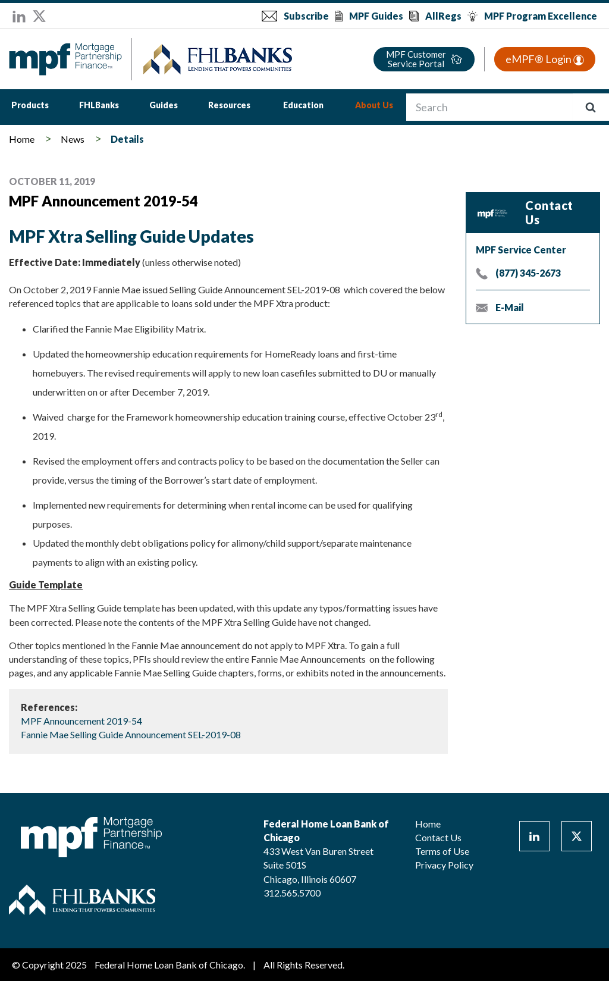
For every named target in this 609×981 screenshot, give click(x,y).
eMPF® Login (545, 58)
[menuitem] (30, 106)
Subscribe (306, 15)
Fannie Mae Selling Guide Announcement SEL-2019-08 (131, 734)
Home (21, 139)
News (72, 139)
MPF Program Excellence (540, 15)
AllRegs (443, 15)
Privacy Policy (444, 864)
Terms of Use (442, 851)
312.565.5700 (292, 892)
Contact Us (438, 837)
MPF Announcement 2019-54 (81, 720)
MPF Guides (376, 15)
